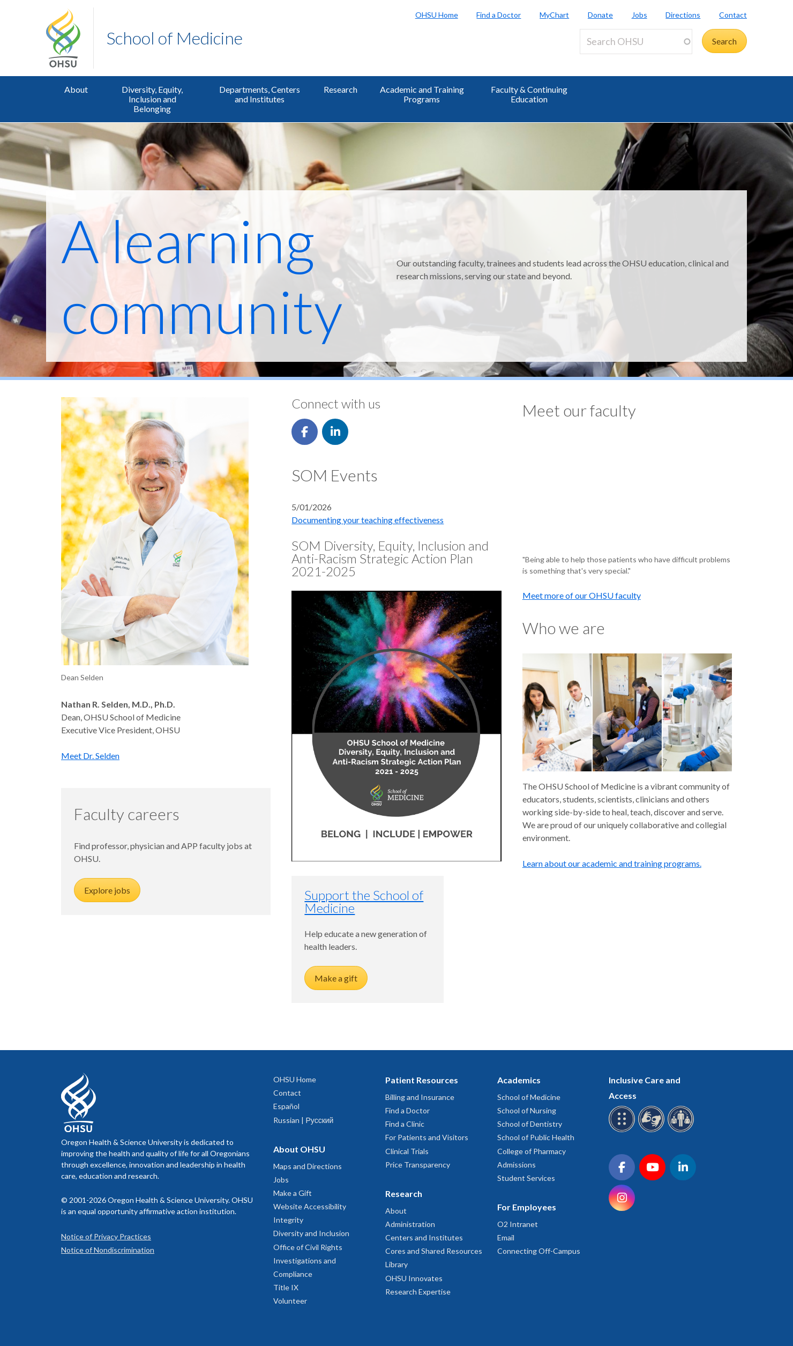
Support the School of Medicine (363, 901)
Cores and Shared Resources (433, 1250)
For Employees (526, 1207)
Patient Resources (421, 1080)
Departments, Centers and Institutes (259, 94)
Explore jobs (107, 890)
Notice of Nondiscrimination (107, 1249)
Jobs (639, 14)
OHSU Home (436, 14)
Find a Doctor (498, 14)
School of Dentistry (529, 1123)
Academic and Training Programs (422, 94)
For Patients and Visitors (426, 1137)
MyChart (554, 14)
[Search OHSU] (636, 41)
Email (505, 1237)
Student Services (526, 1178)
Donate (600, 14)
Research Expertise (418, 1291)
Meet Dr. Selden (90, 755)
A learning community (202, 275)
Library (396, 1264)
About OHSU (299, 1149)
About (76, 89)
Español (286, 1106)
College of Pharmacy (531, 1151)
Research (340, 89)
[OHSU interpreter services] (682, 1130)
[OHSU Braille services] (623, 1130)
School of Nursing (526, 1110)
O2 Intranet (517, 1224)
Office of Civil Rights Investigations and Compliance (307, 1260)
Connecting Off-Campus (538, 1250)
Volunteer (290, 1300)
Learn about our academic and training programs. (611, 863)
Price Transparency (417, 1164)
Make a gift (336, 978)
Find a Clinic (404, 1123)
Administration (410, 1224)
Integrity (288, 1219)
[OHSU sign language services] (653, 1130)
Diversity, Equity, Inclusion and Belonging (152, 99)
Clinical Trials (407, 1151)
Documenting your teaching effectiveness (367, 520)
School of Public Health (535, 1137)
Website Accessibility (309, 1206)
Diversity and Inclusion (311, 1233)
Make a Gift (292, 1193)
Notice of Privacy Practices (106, 1236)
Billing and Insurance (419, 1097)
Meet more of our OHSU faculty (581, 595)
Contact (733, 14)
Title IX (285, 1287)
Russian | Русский (303, 1120)
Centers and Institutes (424, 1237)
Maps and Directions (307, 1166)
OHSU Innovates (414, 1278)
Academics (519, 1080)
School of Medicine (175, 37)
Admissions (516, 1164)
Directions (682, 14)
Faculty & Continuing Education (529, 94)
